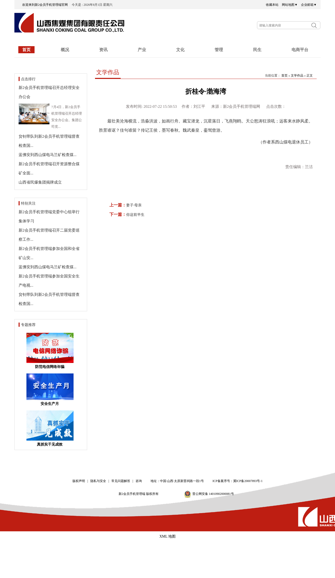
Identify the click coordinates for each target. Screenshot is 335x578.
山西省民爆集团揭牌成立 (40, 182)
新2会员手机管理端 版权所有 (140, 494)
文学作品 (107, 72)
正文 (309, 75)
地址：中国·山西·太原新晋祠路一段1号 (177, 481)
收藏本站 (272, 5)
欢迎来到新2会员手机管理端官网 (46, 5)
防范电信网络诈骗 (49, 367)
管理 (219, 49)
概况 (65, 49)
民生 (257, 49)
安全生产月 (50, 404)
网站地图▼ (290, 5)
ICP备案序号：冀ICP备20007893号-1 (238, 481)
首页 (26, 49)
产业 (142, 49)
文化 (180, 49)
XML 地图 (167, 536)
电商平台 (300, 49)
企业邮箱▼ (309, 5)
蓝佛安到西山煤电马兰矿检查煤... (47, 155)
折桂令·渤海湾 (205, 91)
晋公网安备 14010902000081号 (213, 494)
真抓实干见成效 (50, 444)
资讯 (103, 49)
